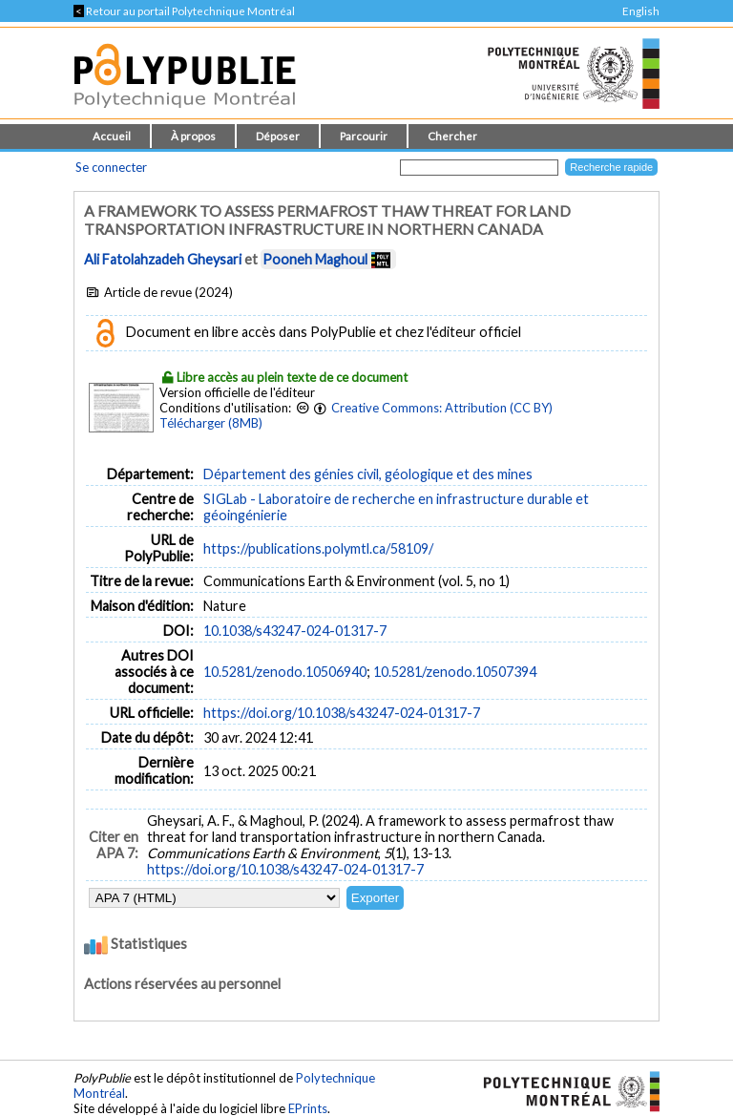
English (641, 11)
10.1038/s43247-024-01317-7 (295, 630)
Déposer (278, 136)
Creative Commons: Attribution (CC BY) (442, 407)
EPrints (307, 1108)
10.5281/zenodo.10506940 (284, 671)
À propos (193, 136)
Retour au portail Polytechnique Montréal (184, 11)
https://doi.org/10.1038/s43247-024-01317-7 (341, 713)
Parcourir (363, 136)
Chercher (452, 136)
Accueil (112, 136)
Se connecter (111, 167)
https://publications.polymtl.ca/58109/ (318, 548)
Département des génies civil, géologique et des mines (368, 474)
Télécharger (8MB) (210, 423)
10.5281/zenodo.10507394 (454, 671)
